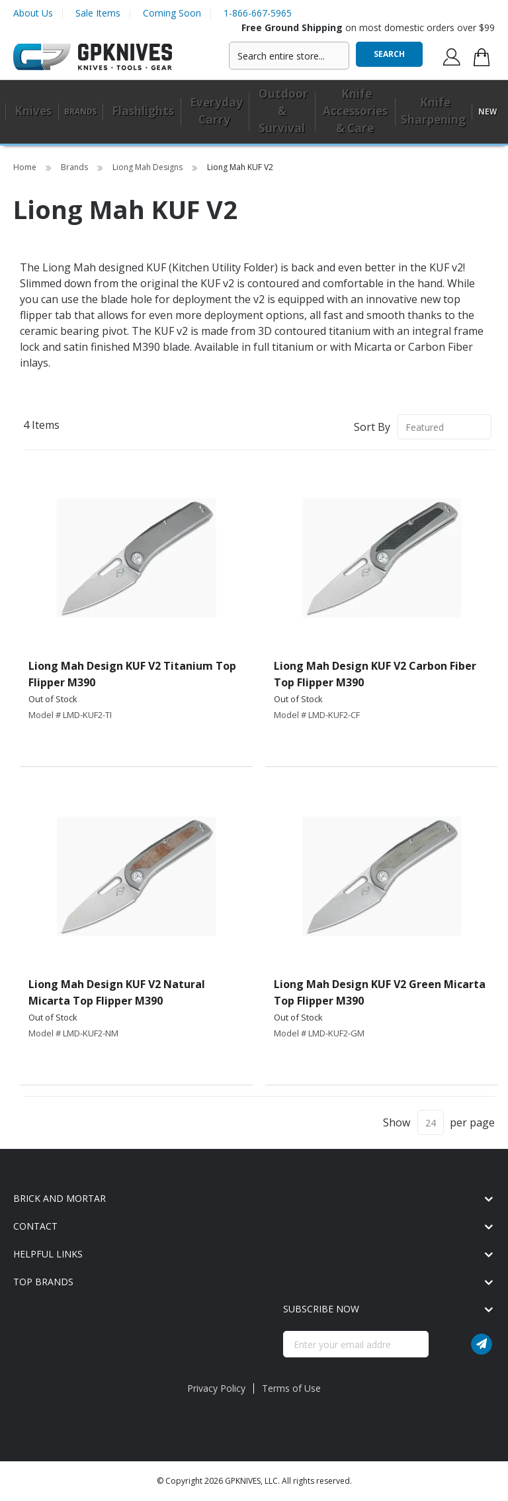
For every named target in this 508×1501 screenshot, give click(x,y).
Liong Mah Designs (148, 167)
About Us (33, 13)
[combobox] (289, 55)
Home (25, 167)
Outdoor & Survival (283, 111)
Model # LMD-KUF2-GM (319, 1033)
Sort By (372, 427)
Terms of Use (291, 1388)
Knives (33, 110)
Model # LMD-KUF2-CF (317, 715)
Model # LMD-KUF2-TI (70, 715)
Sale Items (97, 13)
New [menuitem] (487, 111)
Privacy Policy (216, 1388)
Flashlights (143, 110)
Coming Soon (172, 13)
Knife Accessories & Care (355, 111)
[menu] (254, 112)
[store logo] (92, 57)
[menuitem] (31, 112)
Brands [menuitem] (80, 111)
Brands (75, 167)
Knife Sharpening (433, 111)
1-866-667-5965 (258, 13)
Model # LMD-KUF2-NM (73, 1033)
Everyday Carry (216, 111)
